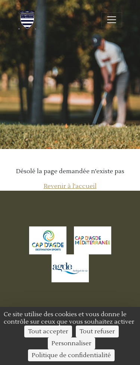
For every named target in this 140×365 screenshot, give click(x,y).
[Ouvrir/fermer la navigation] (111, 19)
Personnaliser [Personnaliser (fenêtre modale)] (71, 343)
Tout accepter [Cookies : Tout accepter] (48, 331)
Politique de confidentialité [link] (71, 355)
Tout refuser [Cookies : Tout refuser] (97, 331)
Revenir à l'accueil (70, 186)
